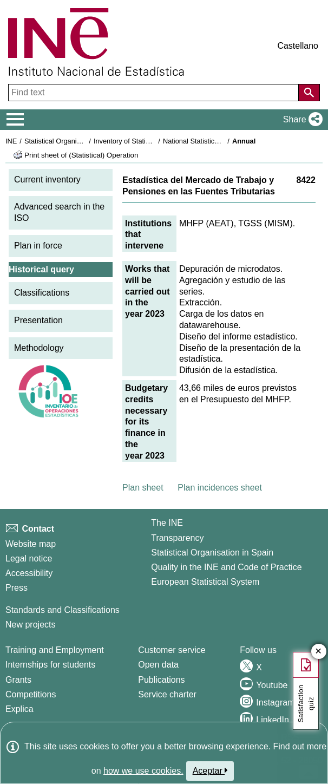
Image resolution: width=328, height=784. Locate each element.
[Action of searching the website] (309, 92)
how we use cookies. (143, 770)
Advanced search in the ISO (59, 212)
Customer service (171, 650)
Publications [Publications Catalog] (161, 679)
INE (11, 141)
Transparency (177, 538)
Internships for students (50, 664)
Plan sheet (142, 487)
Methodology (39, 347)
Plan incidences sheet (220, 487)
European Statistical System (205, 581)
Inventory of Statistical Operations (145, 141)
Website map (30, 543)
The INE (167, 522)
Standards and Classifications (62, 610)
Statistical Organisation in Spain (73, 141)
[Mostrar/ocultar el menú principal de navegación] (15, 119)
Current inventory (47, 179)
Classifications (41, 292)
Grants (18, 679)
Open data (158, 664)
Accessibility (29, 573)
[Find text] (154, 92)
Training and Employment (54, 650)
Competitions (30, 694)
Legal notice (28, 558)
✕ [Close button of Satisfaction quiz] (318, 651)
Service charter (167, 694)
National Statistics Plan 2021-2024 (216, 141)
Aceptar (210, 770)
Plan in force (38, 245)
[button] (301, 119)
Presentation (38, 320)
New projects (30, 624)
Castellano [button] (297, 45)
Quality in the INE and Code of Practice (226, 567)
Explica (19, 709)
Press (16, 587)
